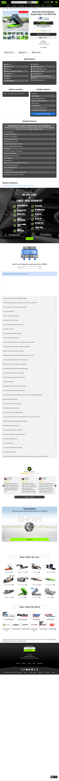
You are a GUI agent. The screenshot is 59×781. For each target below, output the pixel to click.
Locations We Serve (32, 672)
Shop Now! (29, 539)
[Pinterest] (29, 669)
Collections (40, 672)
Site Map (53, 672)
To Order (25, 672)
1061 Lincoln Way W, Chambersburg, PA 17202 (29, 658)
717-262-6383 (29, 655)
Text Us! (54, 777)
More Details (29, 238)
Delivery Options (9, 52)
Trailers (7, 8)
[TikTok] (37, 669)
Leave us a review (29, 497)
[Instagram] (24, 669)
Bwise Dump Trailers (7, 185)
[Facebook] (21, 669)
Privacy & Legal (19, 672)
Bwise (10, 64)
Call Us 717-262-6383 (43, 34)
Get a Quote (43, 37)
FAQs (34, 663)
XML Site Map (46, 672)
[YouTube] (27, 669)
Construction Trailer (17, 185)
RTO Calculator (36, 52)
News (29, 663)
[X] (35, 669)
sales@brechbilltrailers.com (29, 656)
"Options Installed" (33, 129)
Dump (11, 8)
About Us (24, 663)
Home (3, 8)
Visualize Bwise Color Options (43, 113)
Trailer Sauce (40, 663)
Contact (18, 663)
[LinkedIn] (32, 669)
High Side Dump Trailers (28, 185)
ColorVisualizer (4, 613)
